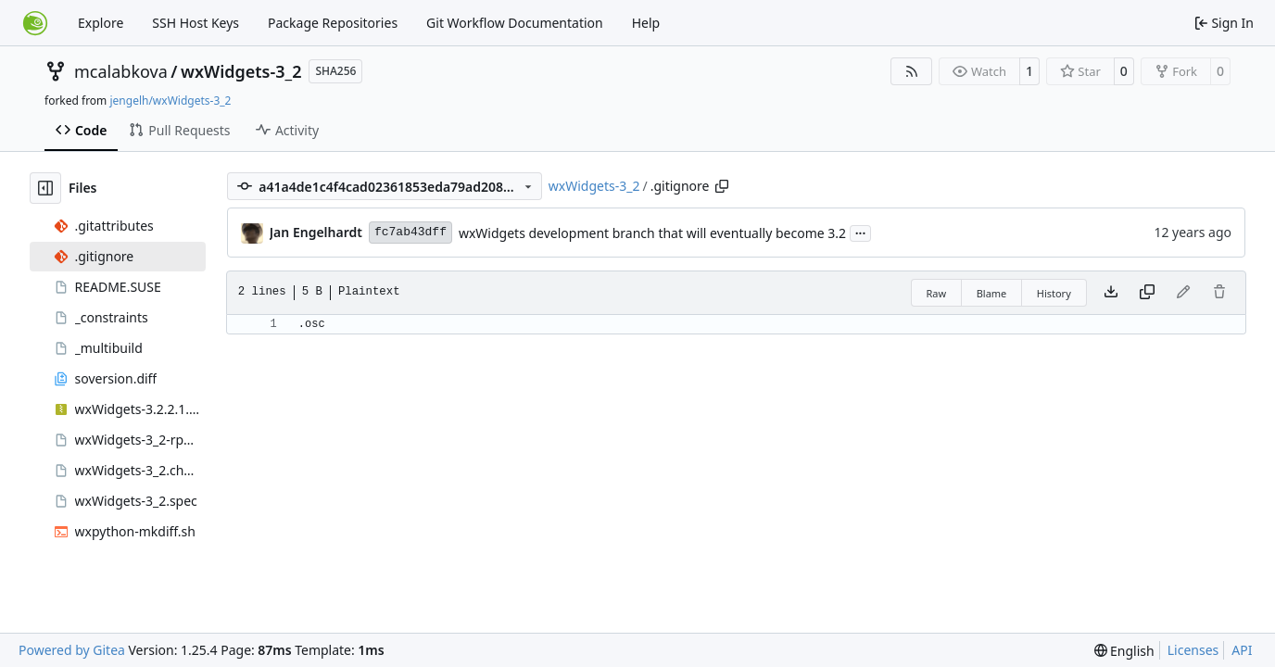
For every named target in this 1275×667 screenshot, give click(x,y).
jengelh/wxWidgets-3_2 (170, 100)
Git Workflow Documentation (514, 22)
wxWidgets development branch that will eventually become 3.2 (652, 233)
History (1054, 293)
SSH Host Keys (195, 22)
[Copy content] (1147, 292)
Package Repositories (333, 22)
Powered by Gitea (72, 650)
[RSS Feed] (911, 71)
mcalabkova (121, 71)
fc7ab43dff (410, 232)
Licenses (1193, 650)
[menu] (1124, 651)
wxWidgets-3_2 (241, 71)
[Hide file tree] (45, 188)
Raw (937, 293)
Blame (992, 293)
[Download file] (1111, 292)
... (860, 231)
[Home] (35, 23)
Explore (100, 22)
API (1241, 650)
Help (646, 22)
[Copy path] (721, 186)
